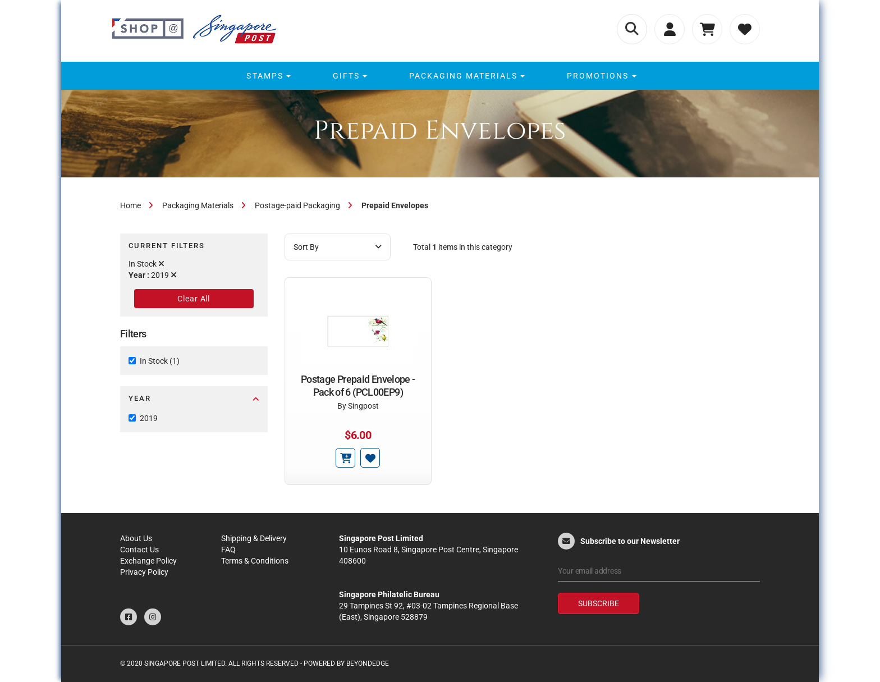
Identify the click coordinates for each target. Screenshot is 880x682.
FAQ (228, 549)
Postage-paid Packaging (297, 205)
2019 (149, 418)
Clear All (193, 298)
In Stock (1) (160, 360)
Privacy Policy (144, 571)
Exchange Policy (148, 560)
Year (194, 398)
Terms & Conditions (254, 560)
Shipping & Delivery (254, 538)
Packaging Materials (197, 205)
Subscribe (598, 603)
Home (130, 205)
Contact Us (139, 549)
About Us (136, 538)
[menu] (439, 76)
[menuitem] (266, 76)
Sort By (338, 246)
